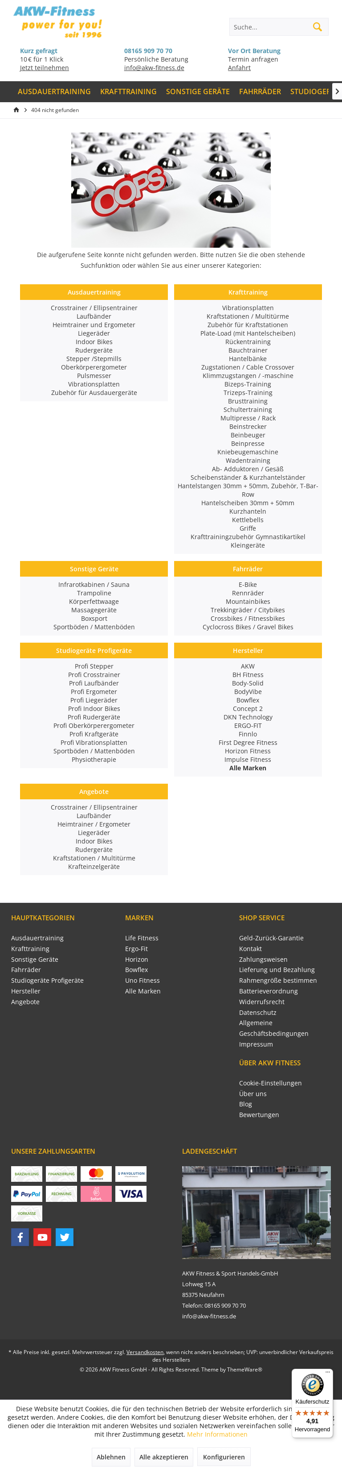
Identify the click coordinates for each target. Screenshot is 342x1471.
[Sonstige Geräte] (198, 91)
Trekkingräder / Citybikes (248, 610)
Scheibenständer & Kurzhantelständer (248, 477)
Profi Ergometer (94, 691)
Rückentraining (248, 341)
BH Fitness (248, 674)
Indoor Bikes (94, 341)
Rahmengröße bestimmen (278, 980)
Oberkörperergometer (94, 367)
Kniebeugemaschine (247, 452)
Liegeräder (94, 333)
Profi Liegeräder (94, 700)
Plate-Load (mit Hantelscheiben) (247, 333)
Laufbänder (94, 316)
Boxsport (94, 618)
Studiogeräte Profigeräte (94, 650)
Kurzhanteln (247, 511)
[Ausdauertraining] (54, 91)
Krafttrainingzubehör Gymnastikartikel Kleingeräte (248, 540)
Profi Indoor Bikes (94, 708)
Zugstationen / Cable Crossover (247, 367)
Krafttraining (248, 292)
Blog (245, 1104)
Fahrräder (248, 569)
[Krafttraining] (129, 91)
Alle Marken (143, 991)
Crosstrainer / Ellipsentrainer (94, 307)
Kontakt (250, 948)
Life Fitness (142, 938)
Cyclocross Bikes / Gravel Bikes (248, 627)
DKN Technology (248, 717)
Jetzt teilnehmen (44, 67)
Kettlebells (248, 519)
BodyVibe (248, 691)
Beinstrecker (248, 426)
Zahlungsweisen (263, 959)
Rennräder (248, 593)
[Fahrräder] (259, 91)
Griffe (248, 528)
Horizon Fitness (248, 751)
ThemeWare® (244, 1369)
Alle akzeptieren (163, 1457)
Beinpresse (248, 443)
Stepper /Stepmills (94, 358)
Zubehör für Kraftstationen (248, 324)
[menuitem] (54, 91)
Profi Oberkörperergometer (93, 725)
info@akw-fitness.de (154, 67)
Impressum (256, 1044)
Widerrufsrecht (262, 1001)
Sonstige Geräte (94, 569)
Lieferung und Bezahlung (277, 969)
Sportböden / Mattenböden (94, 627)
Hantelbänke (248, 358)
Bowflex (247, 700)
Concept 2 (248, 708)
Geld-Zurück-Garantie (271, 938)
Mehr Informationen (217, 1434)
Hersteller (248, 650)
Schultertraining (248, 409)
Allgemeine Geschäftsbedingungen (274, 1028)
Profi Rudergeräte (94, 717)
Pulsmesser (94, 375)
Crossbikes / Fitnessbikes (248, 618)
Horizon (136, 959)
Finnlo (248, 734)
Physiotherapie (94, 759)
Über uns (253, 1093)
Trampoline (94, 593)
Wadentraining (248, 460)
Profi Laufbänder (94, 683)
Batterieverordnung (268, 991)
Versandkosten (144, 1352)
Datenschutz (258, 1012)
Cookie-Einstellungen (270, 1083)
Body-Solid (248, 683)
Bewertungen (259, 1114)
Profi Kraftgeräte (93, 734)
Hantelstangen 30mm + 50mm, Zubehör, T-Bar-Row (248, 490)
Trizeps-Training (248, 392)
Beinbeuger (248, 435)
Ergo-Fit (136, 948)
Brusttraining (248, 401)
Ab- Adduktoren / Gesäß (248, 469)
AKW (248, 666)
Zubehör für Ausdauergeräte (94, 392)
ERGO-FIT (248, 725)
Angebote (94, 791)
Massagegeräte (94, 610)
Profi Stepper (94, 666)
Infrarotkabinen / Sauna (94, 584)
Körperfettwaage (94, 601)
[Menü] (327, 1374)
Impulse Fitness (247, 759)
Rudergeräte (94, 350)
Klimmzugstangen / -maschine (248, 375)
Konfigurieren (224, 1457)
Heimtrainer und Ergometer (94, 324)
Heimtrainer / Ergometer (93, 824)
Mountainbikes (248, 601)
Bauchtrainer (248, 350)
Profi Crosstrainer (94, 674)
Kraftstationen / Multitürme (248, 316)
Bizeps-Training (247, 384)
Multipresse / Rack (248, 418)
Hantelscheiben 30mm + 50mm (247, 503)
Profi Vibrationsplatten (94, 742)
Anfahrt (239, 67)
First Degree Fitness (248, 742)
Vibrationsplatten (94, 384)
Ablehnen (111, 1457)
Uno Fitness (142, 980)
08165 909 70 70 (148, 50)
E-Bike (248, 584)
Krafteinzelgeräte (94, 866)
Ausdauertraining (94, 292)
